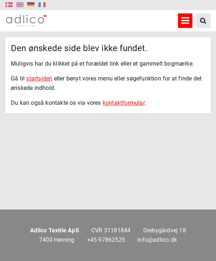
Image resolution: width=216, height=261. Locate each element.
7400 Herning (56, 239)
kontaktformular (124, 102)
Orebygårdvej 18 (164, 230)
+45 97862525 (106, 239)
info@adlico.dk (157, 239)
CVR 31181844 (110, 230)
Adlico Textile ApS (54, 230)
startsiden (39, 78)
